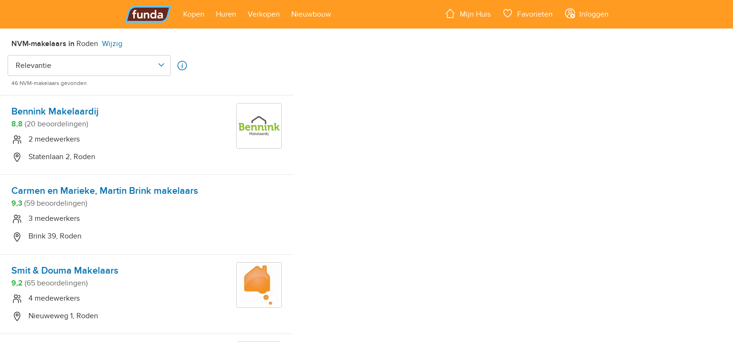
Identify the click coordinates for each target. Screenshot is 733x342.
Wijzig (112, 43)
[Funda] (148, 14)
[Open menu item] (193, 14)
